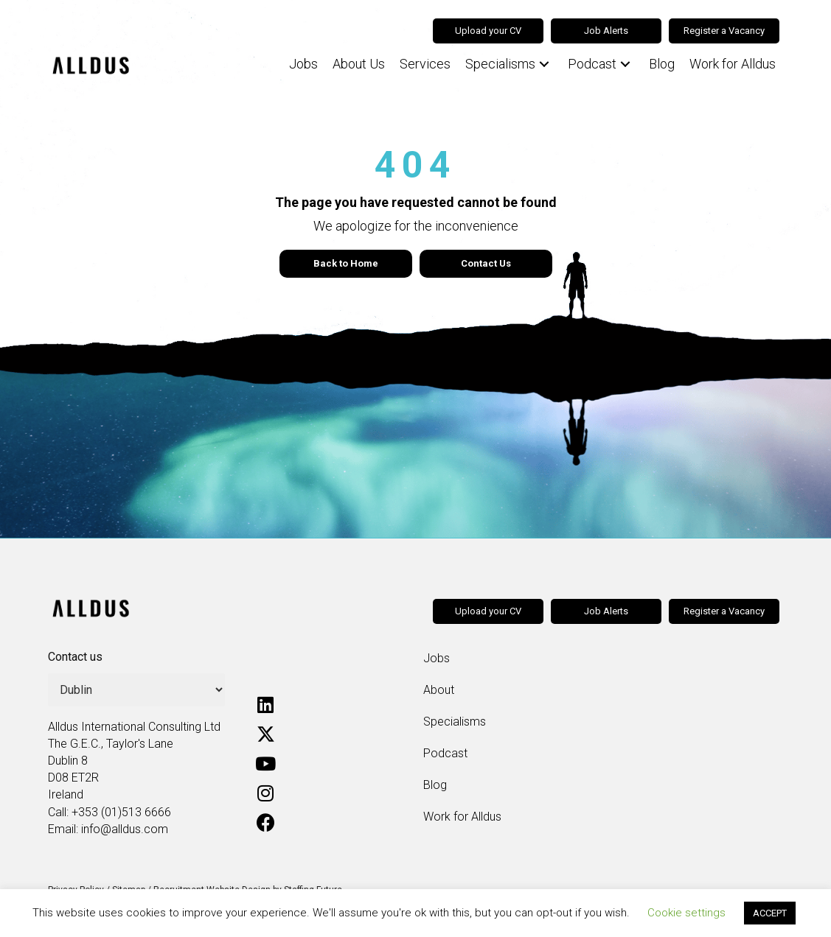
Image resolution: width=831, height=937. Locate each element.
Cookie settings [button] (686, 912)
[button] (544, 64)
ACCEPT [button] (770, 913)
